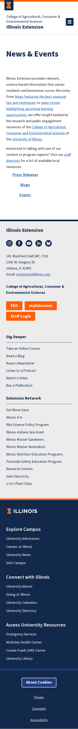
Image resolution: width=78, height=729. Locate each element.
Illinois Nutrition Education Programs (34, 454)
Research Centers (19, 469)
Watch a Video (17, 378)
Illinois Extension (24, 27)
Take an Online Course (23, 348)
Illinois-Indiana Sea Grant (25, 432)
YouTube (28, 243)
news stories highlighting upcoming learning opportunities (33, 109)
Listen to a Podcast (21, 370)
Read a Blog (15, 356)
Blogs (25, 185)
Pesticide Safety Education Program (34, 461)
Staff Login (21, 316)
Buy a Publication (19, 385)
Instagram (9, 243)
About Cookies (39, 682)
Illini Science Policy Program (27, 425)
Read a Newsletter (20, 363)
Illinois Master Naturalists (25, 447)
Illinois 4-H (14, 417)
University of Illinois (27, 139)
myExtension (40, 306)
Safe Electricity (17, 476)
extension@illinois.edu (33, 274)
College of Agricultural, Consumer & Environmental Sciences (33, 19)
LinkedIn (38, 243)
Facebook (19, 243)
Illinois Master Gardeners (25, 439)
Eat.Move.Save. (17, 410)
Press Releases (25, 175)
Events (25, 195)
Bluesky (48, 243)
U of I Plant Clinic (19, 483)
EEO (14, 306)
